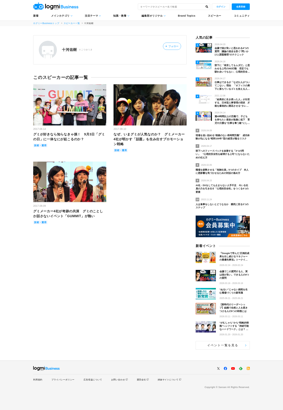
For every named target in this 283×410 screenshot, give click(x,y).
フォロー (171, 46)
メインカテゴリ (60, 15)
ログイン (220, 6)
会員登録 (240, 6)
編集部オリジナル (152, 15)
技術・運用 (40, 145)
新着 (35, 15)
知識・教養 (120, 15)
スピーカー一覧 (72, 23)
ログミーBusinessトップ (46, 23)
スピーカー (214, 15)
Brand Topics (186, 15)
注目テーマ (91, 15)
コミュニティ (242, 15)
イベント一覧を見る (222, 345)
